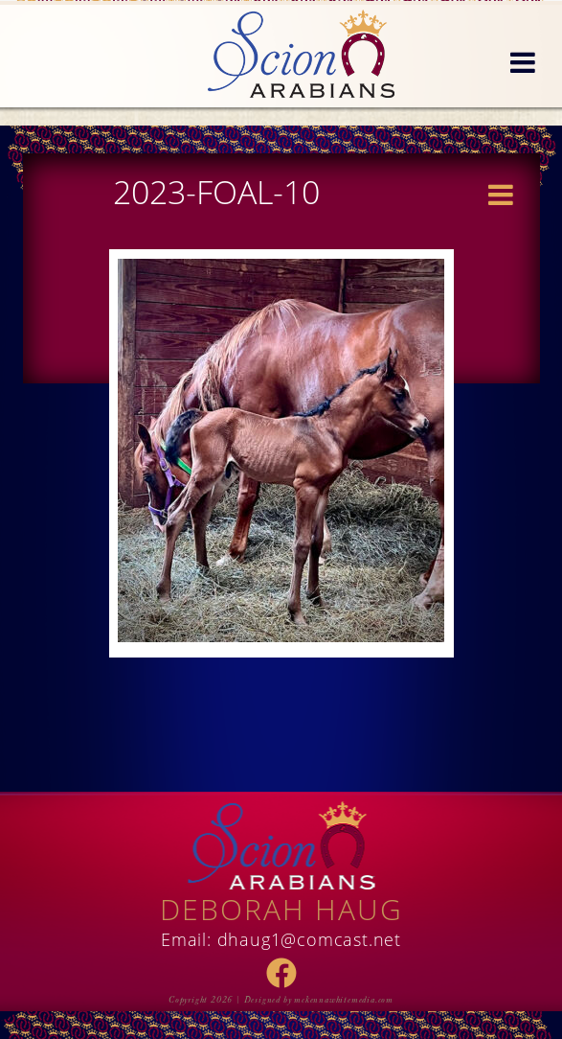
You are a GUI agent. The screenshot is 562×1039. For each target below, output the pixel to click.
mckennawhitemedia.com (343, 999)
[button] (523, 63)
